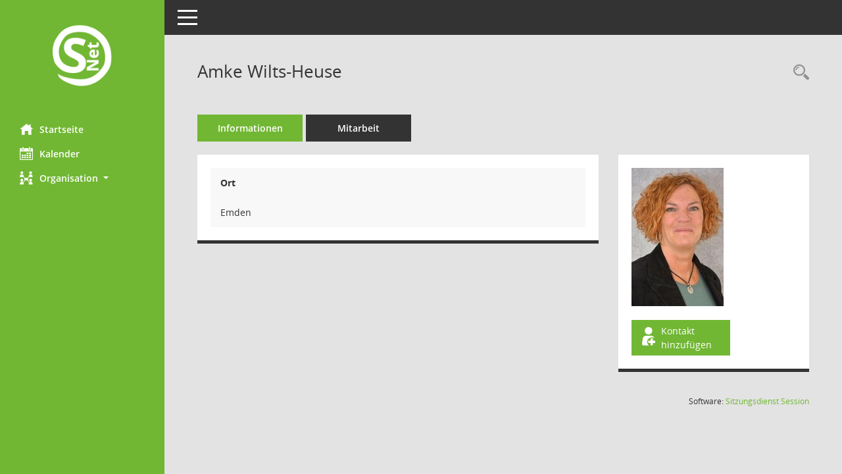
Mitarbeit (358, 128)
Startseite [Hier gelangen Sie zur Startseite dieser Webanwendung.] (52, 129)
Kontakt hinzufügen (675, 338)
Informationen (250, 128)
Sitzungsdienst (767, 401)
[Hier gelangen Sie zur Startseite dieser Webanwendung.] (82, 57)
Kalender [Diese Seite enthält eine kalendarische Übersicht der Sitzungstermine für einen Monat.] (50, 153)
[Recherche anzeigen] (798, 73)
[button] (82, 178)
